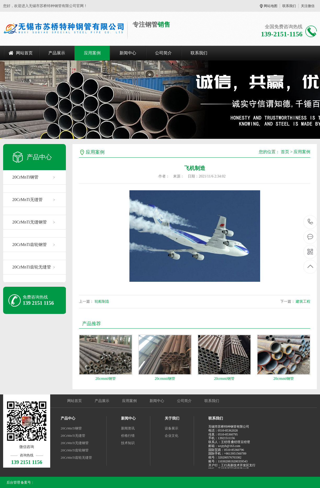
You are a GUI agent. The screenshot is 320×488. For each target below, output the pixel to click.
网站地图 (270, 6)
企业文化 (171, 436)
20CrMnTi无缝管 (27, 199)
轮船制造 (102, 301)
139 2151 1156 (310, 222)
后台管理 (13, 482)
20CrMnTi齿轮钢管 (29, 244)
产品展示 (56, 53)
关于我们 (172, 418)
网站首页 (24, 53)
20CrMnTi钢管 (25, 177)
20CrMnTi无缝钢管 (29, 222)
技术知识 (128, 443)
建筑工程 (303, 301)
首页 (285, 152)
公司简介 (163, 53)
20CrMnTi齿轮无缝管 (31, 267)
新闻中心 (127, 53)
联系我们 (289, 6)
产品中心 (68, 418)
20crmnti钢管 (105, 379)
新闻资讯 (128, 428)
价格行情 (128, 436)
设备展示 (171, 428)
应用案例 (92, 53)
